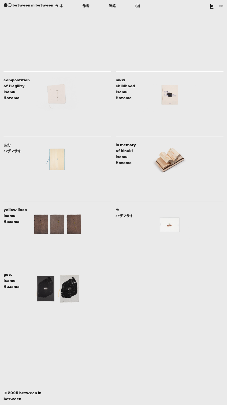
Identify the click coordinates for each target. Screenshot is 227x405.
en (221, 5)
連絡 (112, 5)
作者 (85, 5)
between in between (32, 5)
